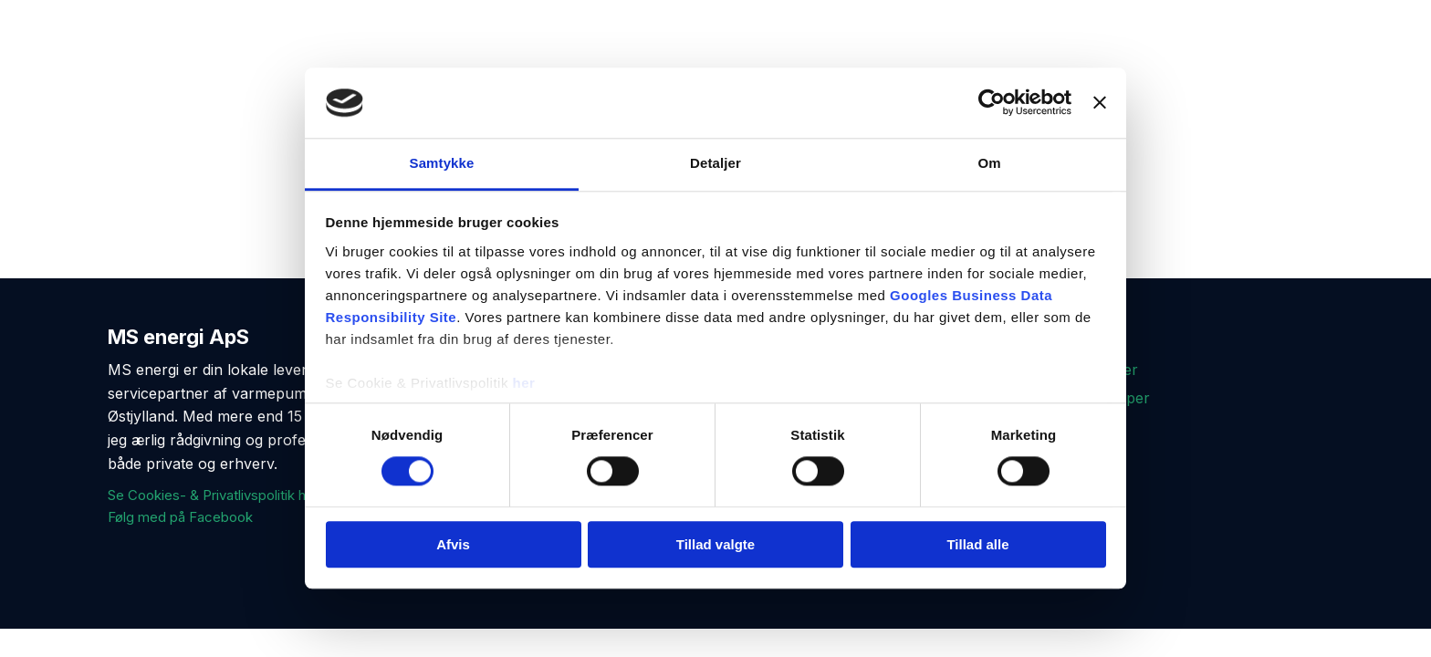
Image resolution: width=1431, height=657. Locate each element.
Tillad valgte (715, 544)
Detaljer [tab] (715, 163)
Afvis (453, 544)
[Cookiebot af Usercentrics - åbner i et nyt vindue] (991, 103)
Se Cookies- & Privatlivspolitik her (213, 495)
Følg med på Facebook (180, 517)
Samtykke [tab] (442, 163)
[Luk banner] (1099, 103)
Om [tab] (988, 163)
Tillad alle (977, 544)
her (524, 383)
